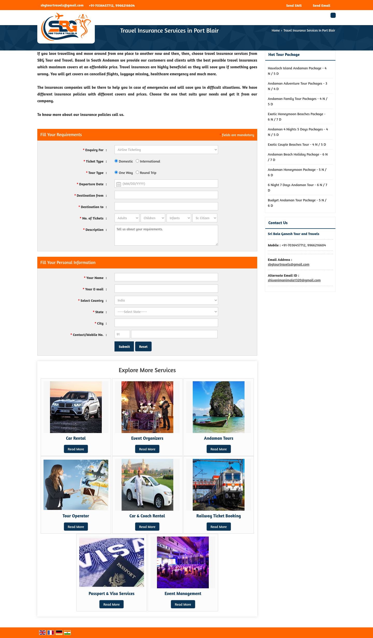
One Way (123, 172)
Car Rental (76, 438)
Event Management (182, 593)
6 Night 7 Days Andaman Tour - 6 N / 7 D (297, 187)
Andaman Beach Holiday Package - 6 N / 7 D (298, 157)
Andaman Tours (218, 438)
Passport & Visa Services (111, 593)
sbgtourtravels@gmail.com (62, 5)
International (148, 161)
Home (276, 30)
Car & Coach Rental (147, 515)
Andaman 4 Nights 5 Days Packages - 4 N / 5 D (298, 132)
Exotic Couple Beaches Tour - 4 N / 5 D (297, 144)
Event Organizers (147, 438)
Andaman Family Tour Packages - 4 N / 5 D (297, 101)
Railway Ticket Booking (218, 515)
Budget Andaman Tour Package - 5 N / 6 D (297, 203)
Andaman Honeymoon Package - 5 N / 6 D (297, 172)
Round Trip (146, 172)
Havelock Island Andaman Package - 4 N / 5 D (297, 71)
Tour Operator (76, 515)
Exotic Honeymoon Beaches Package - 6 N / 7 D (297, 116)
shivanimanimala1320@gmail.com (294, 280)
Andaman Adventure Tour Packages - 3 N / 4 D (297, 86)
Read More (76, 449)
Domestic (123, 161)
